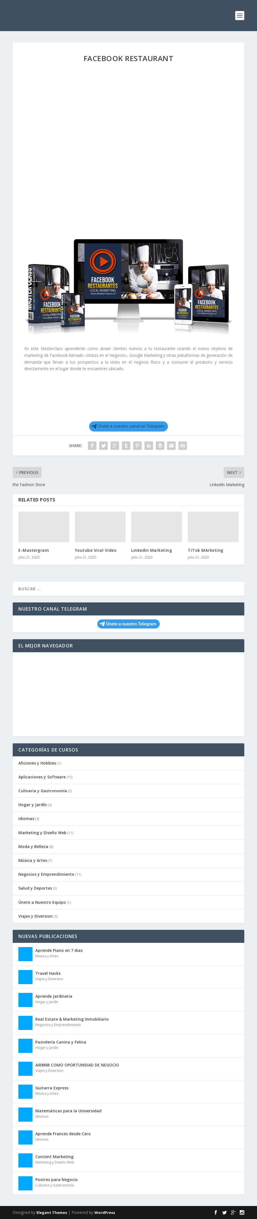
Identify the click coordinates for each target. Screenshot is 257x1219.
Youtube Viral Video (96, 550)
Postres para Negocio (56, 1179)
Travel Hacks (48, 973)
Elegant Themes (51, 1212)
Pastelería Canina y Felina (60, 1042)
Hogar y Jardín (32, 804)
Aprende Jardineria (53, 996)
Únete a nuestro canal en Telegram (128, 426)
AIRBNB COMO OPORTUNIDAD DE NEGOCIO (77, 1065)
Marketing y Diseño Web (42, 832)
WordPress (104, 1212)
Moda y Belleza (33, 846)
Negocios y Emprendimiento (46, 874)
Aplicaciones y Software (42, 777)
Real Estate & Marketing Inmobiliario (72, 1019)
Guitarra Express (51, 1088)
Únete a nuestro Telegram (128, 623)
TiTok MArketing (205, 550)
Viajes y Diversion (35, 916)
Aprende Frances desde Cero (63, 1133)
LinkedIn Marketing (151, 550)
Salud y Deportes (35, 888)
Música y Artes (32, 860)
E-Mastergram (33, 550)
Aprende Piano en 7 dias (59, 950)
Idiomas (26, 818)
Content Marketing (54, 1156)
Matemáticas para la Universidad (68, 1110)
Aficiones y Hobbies (37, 763)
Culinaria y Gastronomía (42, 790)
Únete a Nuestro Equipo (42, 902)
